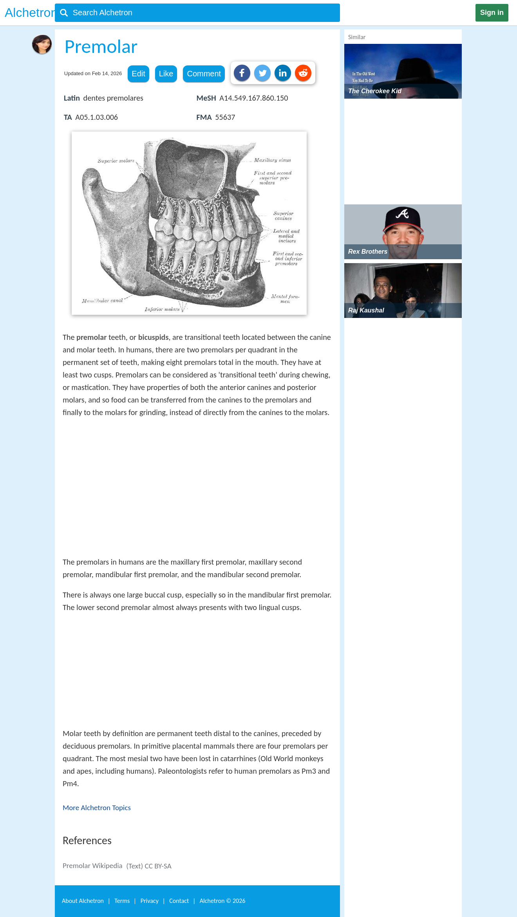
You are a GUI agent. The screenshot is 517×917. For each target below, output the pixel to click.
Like (166, 73)
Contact (179, 900)
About (83, 900)
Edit (138, 73)
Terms (122, 900)
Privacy (150, 900)
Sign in (492, 12)
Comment (204, 73)
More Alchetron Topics (97, 807)
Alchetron (31, 12)
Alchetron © (223, 900)
